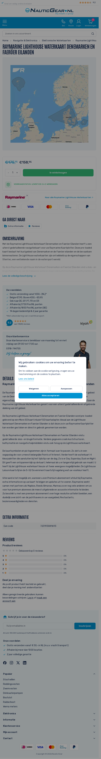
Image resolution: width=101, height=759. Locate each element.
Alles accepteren (50, 395)
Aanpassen (66, 388)
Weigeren (34, 388)
